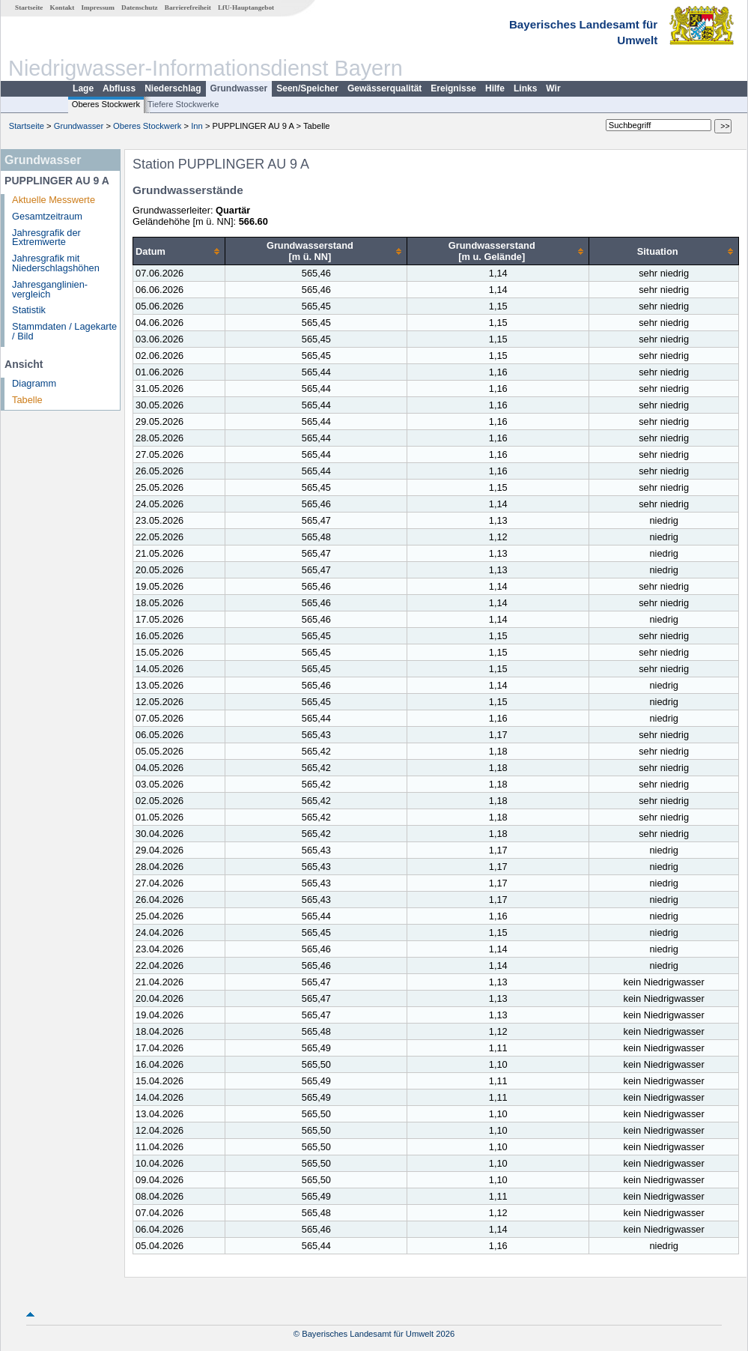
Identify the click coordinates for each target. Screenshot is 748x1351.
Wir (553, 88)
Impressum (98, 7)
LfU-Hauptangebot (246, 7)
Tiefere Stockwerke (183, 104)
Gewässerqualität (384, 88)
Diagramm (34, 383)
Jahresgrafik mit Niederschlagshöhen (56, 263)
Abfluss (119, 88)
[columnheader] (179, 251)
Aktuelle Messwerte (53, 199)
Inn (197, 125)
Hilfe (495, 88)
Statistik (29, 309)
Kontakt (62, 7)
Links (525, 88)
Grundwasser (239, 88)
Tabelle (27, 399)
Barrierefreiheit (188, 7)
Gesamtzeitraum (47, 216)
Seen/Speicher (307, 88)
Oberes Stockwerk (106, 104)
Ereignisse (453, 88)
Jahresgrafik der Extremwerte (46, 237)
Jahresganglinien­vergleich (50, 289)
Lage (83, 88)
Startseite (29, 7)
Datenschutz (139, 7)
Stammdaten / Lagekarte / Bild (64, 331)
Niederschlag (173, 88)
